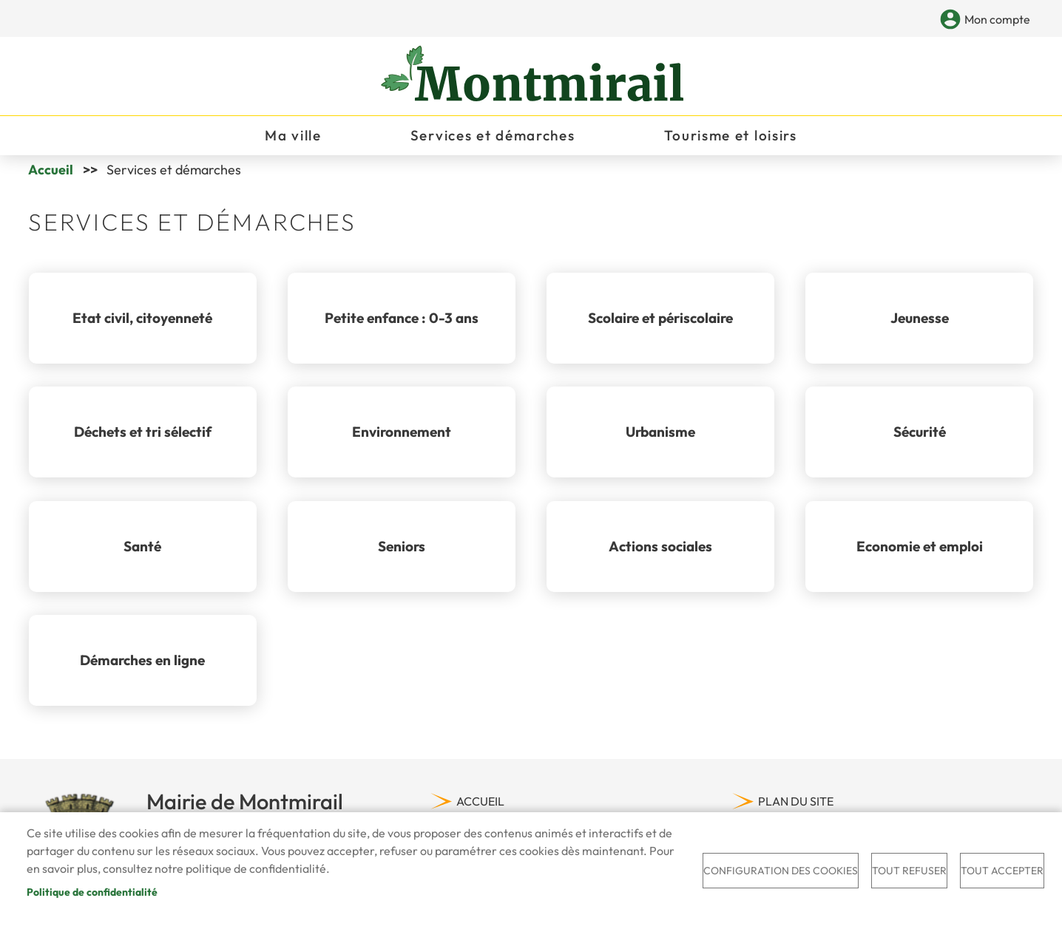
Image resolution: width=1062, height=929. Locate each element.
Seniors (401, 552)
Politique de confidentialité (92, 892)
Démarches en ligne (142, 666)
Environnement (401, 437)
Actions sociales (660, 552)
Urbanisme (660, 437)
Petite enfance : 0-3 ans (401, 324)
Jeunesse (919, 324)
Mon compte (997, 19)
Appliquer (925, 20)
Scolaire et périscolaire (660, 324)
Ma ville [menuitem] (293, 137)
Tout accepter (1002, 870)
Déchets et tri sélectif (143, 437)
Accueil (50, 175)
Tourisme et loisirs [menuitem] (730, 137)
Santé (142, 552)
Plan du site (795, 807)
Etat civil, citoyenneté (142, 324)
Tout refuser (909, 870)
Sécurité (919, 437)
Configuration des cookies (780, 870)
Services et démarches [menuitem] (492, 137)
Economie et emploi (919, 552)
